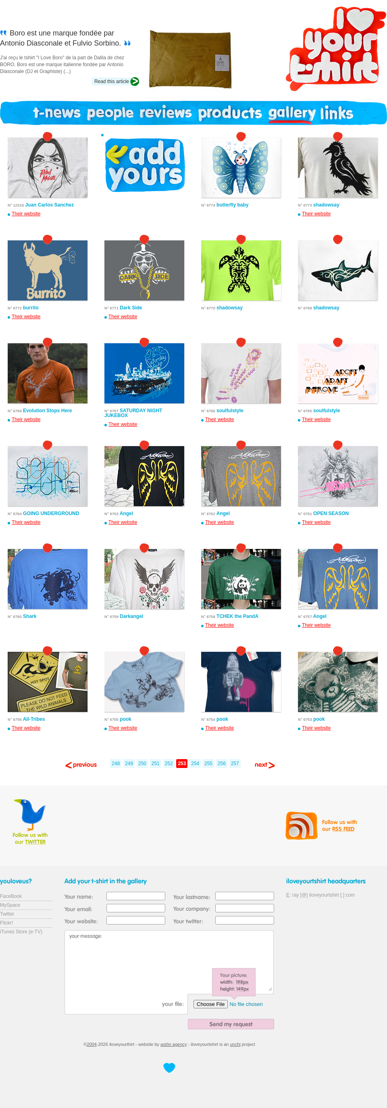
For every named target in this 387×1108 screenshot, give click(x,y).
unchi (235, 1044)
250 (142, 763)
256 (222, 763)
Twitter (7, 914)
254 (195, 763)
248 (116, 763)
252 (169, 763)
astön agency (173, 1044)
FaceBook (11, 896)
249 (129, 763)
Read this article (111, 81)
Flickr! (6, 923)
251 (156, 763)
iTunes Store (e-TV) (21, 932)
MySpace (10, 905)
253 (182, 763)
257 (235, 763)
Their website (26, 213)
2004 (91, 1044)
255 (208, 763)
